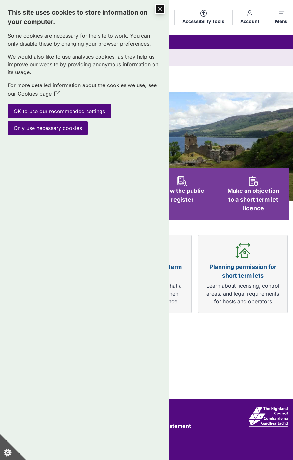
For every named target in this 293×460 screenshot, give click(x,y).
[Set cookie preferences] (13, 447)
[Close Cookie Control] (160, 9)
